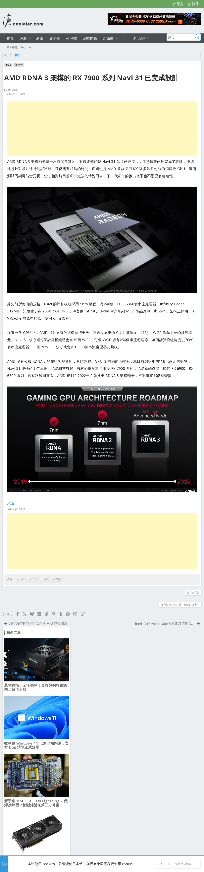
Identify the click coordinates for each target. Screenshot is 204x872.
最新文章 (82, 701)
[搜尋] (175, 37)
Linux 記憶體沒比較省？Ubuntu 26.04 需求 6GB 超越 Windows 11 (166, 353)
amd (21, 558)
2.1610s (61, 852)
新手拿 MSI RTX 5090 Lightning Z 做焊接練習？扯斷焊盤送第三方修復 (166, 237)
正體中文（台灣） (34, 684)
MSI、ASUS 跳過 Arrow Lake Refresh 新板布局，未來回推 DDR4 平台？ (166, 586)
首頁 (182, 684)
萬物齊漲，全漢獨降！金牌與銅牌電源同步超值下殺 (165, 121)
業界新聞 (81, 721)
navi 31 (32, 558)
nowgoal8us (59, 719)
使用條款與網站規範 (140, 684)
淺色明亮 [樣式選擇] (13, 684)
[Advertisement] (66, 139)
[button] (30, 38)
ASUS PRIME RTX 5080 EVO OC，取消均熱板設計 (165, 295)
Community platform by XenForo (39, 847)
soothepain (12, 100)
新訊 (9, 65)
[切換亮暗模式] (140, 38)
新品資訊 (81, 743)
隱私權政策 (161, 684)
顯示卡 (20, 65)
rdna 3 (45, 558)
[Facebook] (199, 849)
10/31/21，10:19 (15, 104)
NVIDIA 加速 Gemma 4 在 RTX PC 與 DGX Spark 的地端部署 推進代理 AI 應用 (166, 648)
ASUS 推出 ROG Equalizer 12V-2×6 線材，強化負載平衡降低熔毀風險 (164, 411)
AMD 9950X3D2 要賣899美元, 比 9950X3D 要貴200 (162, 527)
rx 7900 (57, 558)
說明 (174, 684)
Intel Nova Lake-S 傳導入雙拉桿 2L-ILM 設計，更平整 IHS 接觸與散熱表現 (166, 469)
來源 (11, 482)
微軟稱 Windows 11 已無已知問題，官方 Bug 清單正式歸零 (166, 179)
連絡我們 (120, 684)
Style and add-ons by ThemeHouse (98, 847)
